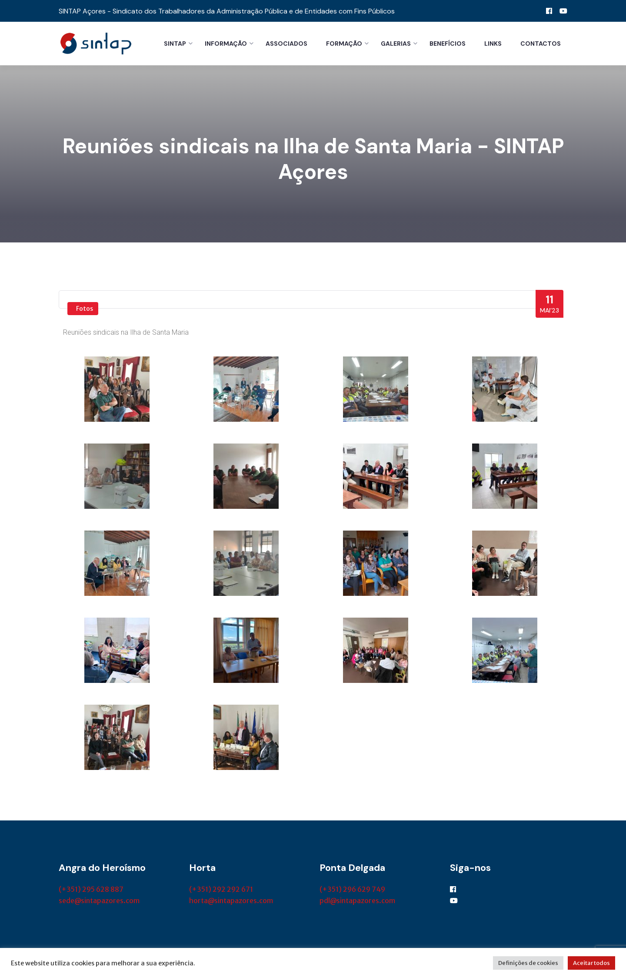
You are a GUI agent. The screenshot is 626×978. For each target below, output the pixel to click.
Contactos (540, 43)
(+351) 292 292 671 (221, 890)
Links (493, 43)
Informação (226, 43)
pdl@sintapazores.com (357, 901)
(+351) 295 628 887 (91, 890)
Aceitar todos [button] (591, 963)
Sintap (175, 43)
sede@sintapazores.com (99, 901)
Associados (286, 43)
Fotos (84, 309)
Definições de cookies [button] (528, 963)
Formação (344, 43)
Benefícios (448, 43)
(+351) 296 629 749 (352, 890)
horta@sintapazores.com (231, 901)
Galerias (396, 43)
